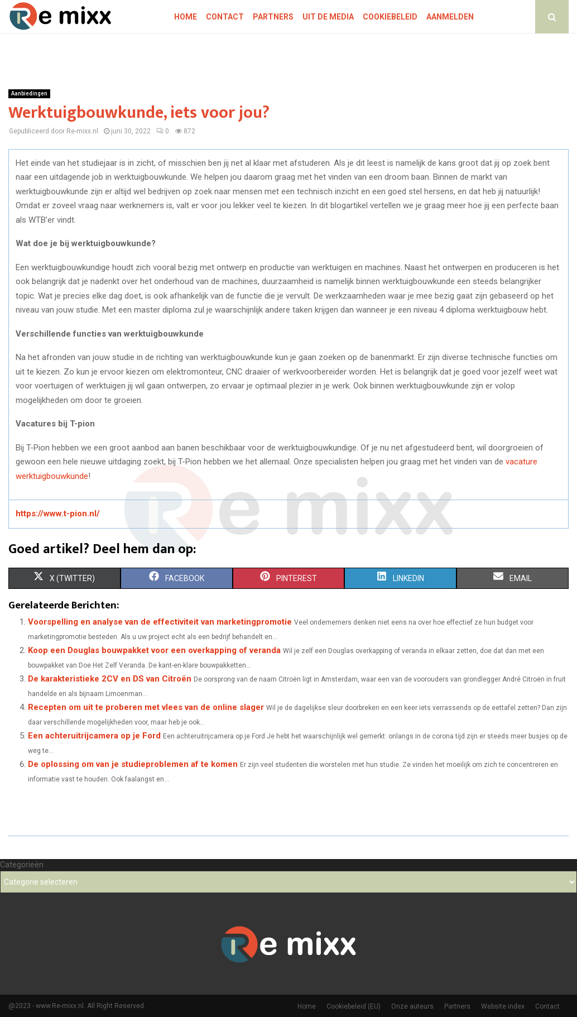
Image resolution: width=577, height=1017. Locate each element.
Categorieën (22, 864)
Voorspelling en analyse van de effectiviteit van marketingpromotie (160, 622)
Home (185, 16)
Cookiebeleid (390, 16)
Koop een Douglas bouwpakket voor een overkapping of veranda (154, 650)
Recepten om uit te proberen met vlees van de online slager (146, 707)
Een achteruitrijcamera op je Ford (94, 736)
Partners (273, 16)
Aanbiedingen (29, 93)
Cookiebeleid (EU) (353, 1006)
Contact (225, 16)
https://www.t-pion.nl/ (58, 513)
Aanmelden (450, 16)
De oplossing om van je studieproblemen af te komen (133, 764)
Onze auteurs (412, 1006)
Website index (503, 1006)
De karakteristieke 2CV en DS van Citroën (109, 679)
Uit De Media (328, 16)
